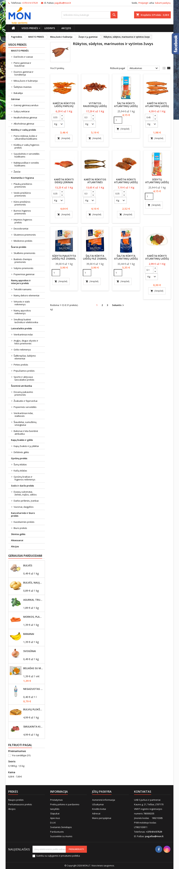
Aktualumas (144, 68)
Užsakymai (98, 804)
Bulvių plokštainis (33, 709)
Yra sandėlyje (21, 755)
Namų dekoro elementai (26, 295)
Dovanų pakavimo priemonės (23, 393)
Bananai (28, 634)
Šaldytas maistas (23, 86)
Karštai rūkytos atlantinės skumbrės (95, 182)
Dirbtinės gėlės (21, 452)
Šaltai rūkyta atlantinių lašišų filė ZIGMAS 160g (126, 258)
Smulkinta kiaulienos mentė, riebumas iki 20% (33, 726)
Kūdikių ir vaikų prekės (23, 129)
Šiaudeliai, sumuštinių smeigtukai (25, 423)
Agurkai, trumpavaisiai (33, 599)
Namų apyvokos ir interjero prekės (21, 282)
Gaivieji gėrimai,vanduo (26, 105)
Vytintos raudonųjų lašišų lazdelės (95, 106)
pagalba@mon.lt (63, 2)
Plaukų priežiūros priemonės (23, 185)
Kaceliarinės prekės (24, 521)
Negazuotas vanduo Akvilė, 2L (33, 689)
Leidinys (49, 28)
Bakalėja (18, 93)
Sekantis (118, 305)
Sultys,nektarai (22, 111)
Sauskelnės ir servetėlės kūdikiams (27, 155)
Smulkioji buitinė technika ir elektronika (26, 321)
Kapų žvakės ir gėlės (22, 440)
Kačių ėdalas (20, 470)
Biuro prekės (20, 528)
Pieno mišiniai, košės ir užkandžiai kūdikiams (25, 137)
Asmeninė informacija (103, 799)
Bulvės (27, 565)
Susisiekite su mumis (61, 836)
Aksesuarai (17, 540)
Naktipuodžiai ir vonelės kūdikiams (26, 164)
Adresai (96, 813)
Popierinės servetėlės (25, 407)
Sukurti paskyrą (162, 2)
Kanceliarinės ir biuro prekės (23, 514)
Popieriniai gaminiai (24, 274)
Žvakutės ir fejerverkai (25, 400)
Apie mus (55, 818)
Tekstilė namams (22, 289)
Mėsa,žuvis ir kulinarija (26, 80)
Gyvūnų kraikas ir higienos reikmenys (24, 478)
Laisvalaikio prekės (21, 328)
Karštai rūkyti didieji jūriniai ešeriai (64, 182)
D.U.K (53, 822)
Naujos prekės (16, 799)
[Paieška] (89, 14)
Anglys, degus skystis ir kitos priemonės (26, 342)
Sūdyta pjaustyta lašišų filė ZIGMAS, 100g (64, 258)
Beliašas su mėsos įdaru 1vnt (33, 668)
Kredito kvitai (99, 809)
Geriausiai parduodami (25, 556)
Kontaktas (142, 792)
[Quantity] (118, 120)
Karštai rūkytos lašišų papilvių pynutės (64, 106)
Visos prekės (30, 28)
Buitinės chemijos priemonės (23, 261)
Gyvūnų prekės (19, 458)
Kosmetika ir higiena (22, 177)
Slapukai (54, 813)
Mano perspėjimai (101, 818)
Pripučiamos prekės (24, 370)
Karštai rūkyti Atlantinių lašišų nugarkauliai (157, 106)
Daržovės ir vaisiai (23, 56)
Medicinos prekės (23, 240)
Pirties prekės (21, 364)
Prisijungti (143, 2)
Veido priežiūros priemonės (22, 194)
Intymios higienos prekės (23, 221)
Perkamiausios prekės (20, 804)
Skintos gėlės (18, 534)
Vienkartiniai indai (23, 334)
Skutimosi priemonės (25, 234)
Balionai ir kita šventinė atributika (26, 432)
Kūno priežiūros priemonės (22, 203)
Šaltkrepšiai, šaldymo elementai (25, 357)
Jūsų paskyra (102, 792)
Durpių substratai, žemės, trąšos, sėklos (25, 493)
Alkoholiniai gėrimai (24, 123)
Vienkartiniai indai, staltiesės (23, 415)
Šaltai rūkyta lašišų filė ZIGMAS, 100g (95, 258)
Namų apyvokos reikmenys (22, 312)
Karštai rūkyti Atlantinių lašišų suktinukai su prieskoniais (126, 183)
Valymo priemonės (23, 268)
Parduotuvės (57, 831)
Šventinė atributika (21, 385)
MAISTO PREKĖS (20, 50)
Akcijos (66, 28)
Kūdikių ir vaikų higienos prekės (26, 146)
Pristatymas (56, 799)
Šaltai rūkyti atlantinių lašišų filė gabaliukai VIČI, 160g (126, 107)
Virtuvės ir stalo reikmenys (22, 303)
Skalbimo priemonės (24, 253)
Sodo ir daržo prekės (22, 485)
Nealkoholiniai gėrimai (25, 117)
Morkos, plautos (33, 616)
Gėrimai (15, 99)
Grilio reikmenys (22, 349)
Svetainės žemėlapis (61, 827)
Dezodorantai (21, 228)
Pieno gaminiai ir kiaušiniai (22, 64)
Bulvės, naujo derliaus (33, 582)
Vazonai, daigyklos (24, 506)
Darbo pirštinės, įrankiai (26, 500)
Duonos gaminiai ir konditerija (23, 73)
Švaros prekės (18, 247)
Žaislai (17, 171)
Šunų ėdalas (20, 464)
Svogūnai (29, 651)
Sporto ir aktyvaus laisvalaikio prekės (24, 378)
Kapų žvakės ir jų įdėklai (26, 446)
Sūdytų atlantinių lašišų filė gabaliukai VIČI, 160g (157, 183)
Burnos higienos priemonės (22, 212)
